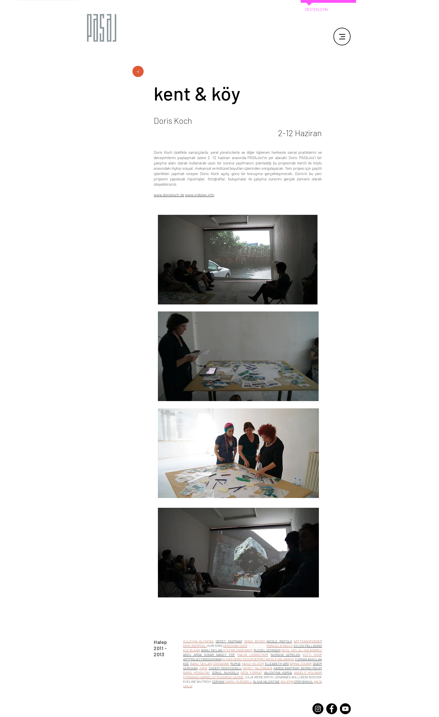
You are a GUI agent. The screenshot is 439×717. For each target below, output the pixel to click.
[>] (138, 71)
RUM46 (235, 663)
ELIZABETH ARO (277, 663)
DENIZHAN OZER (235, 646)
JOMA (203, 668)
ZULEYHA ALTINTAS (198, 641)
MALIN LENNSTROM (252, 655)
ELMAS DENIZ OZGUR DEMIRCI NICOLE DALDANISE (258, 659)
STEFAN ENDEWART (238, 650)
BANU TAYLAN (201, 663)
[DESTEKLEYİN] (316, 9)
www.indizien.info (199, 194)
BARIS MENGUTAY (196, 672)
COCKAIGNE (221, 663)
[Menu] (342, 36)
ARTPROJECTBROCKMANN (202, 659)
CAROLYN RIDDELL (238, 681)
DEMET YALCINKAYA (257, 668)
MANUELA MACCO (280, 646)
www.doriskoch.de (169, 194)
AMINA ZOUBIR (301, 663)
